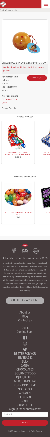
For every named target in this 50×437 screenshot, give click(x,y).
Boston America (11, 10)
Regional (25, 397)
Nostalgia (25, 389)
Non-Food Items (25, 385)
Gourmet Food (25, 373)
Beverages (25, 358)
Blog (25, 316)
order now (37, 78)
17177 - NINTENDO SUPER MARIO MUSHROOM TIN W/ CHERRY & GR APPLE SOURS (18, 154)
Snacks (25, 401)
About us (25, 312)
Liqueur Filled (25, 377)
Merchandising (25, 381)
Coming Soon (25, 332)
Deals (25, 328)
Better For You (25, 354)
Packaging (25, 393)
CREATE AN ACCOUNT (25, 300)
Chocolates (25, 369)
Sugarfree (25, 405)
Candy (2, 10)
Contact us (25, 320)
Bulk (25, 362)
